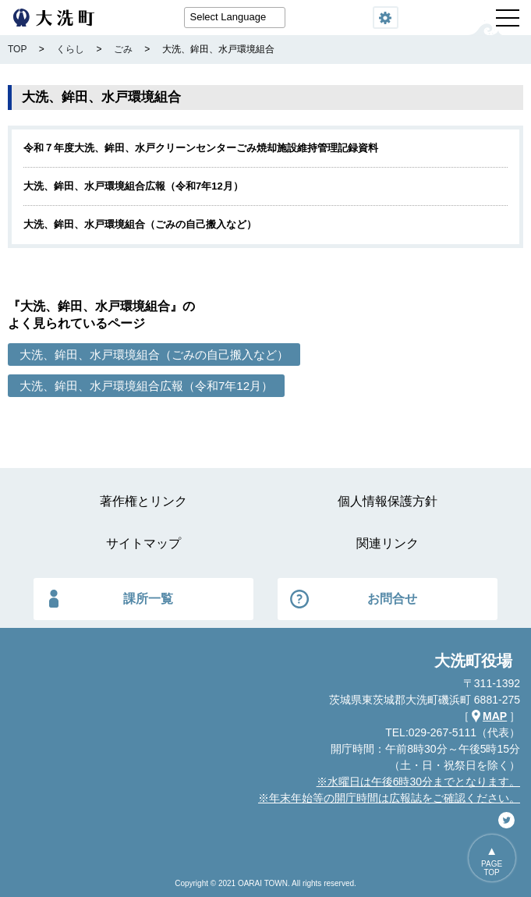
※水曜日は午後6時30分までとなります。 (418, 781)
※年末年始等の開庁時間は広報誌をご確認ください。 (389, 798)
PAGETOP (491, 868)
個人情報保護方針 (387, 501)
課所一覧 (148, 598)
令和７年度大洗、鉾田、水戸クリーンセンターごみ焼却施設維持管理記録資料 (200, 148)
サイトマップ (143, 543)
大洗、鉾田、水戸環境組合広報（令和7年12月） (133, 186)
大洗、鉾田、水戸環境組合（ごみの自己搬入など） (140, 224)
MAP (495, 716)
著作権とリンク (143, 501)
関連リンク (387, 543)
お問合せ (392, 598)
